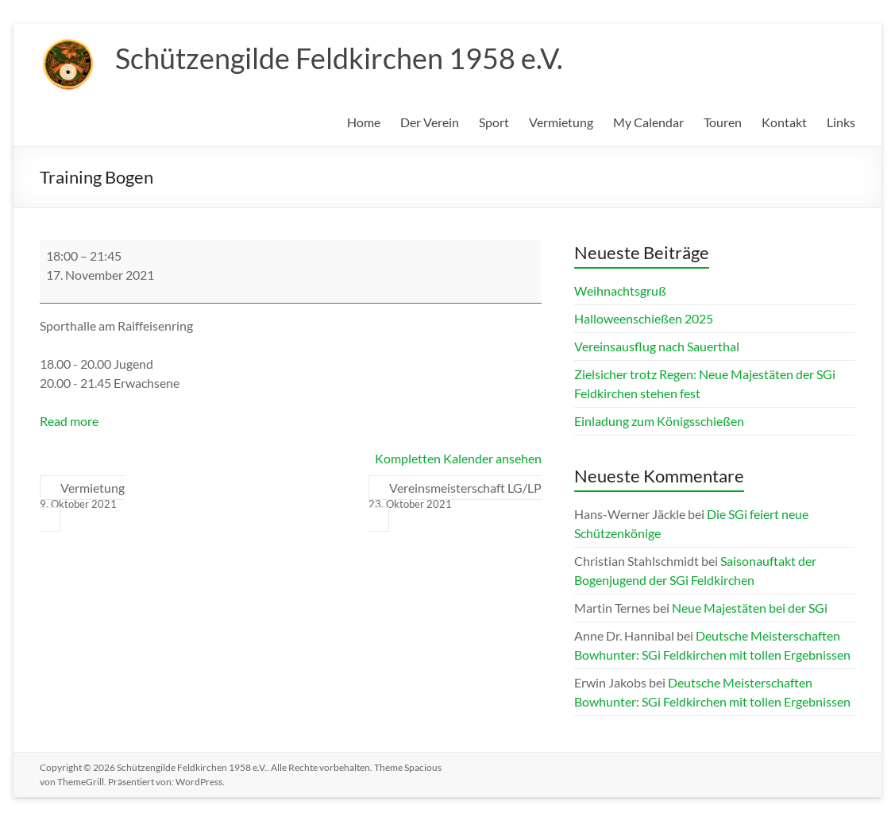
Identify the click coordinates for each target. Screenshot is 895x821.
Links (841, 122)
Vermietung (561, 122)
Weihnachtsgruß (620, 290)
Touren (723, 122)
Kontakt (784, 122)
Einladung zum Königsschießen (659, 420)
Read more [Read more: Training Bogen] (69, 420)
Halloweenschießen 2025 (643, 318)
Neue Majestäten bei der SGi (749, 607)
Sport (494, 122)
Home (363, 122)
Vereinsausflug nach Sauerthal (656, 346)
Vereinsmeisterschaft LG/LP (455, 496)
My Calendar (648, 122)
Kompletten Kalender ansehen (458, 458)
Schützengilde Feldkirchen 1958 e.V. (339, 58)
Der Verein (429, 122)
